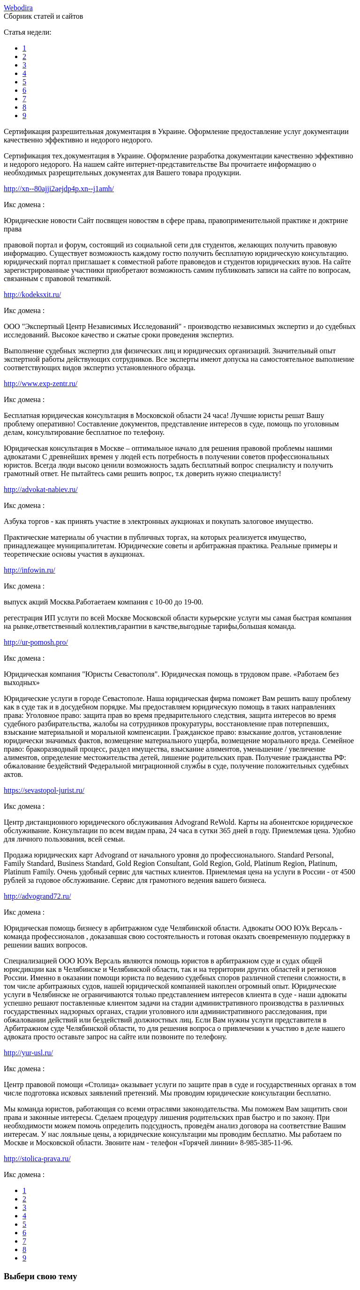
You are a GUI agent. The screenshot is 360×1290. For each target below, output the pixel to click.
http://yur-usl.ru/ (28, 1053)
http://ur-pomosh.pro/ (36, 642)
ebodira (18, 8)
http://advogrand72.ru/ (37, 896)
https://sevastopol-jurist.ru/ (44, 790)
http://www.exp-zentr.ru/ (40, 384)
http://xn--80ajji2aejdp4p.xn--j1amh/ (59, 189)
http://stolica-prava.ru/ (37, 1159)
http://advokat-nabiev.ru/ (41, 489)
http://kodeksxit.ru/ (32, 294)
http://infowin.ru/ (29, 570)
